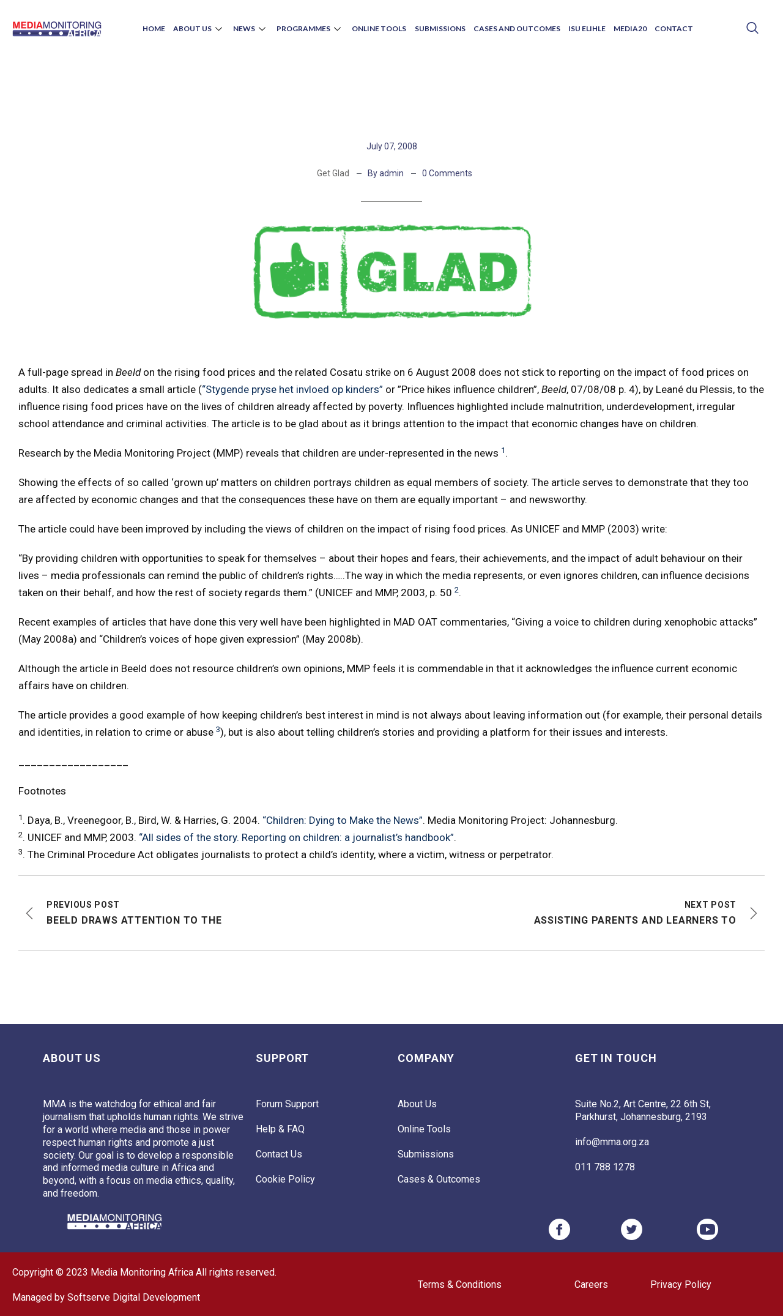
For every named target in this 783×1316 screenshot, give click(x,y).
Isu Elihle (582, 28)
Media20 (623, 28)
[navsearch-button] (752, 29)
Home (162, 28)
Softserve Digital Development (133, 1297)
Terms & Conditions (460, 1284)
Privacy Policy (680, 1284)
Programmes (313, 28)
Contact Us (279, 1154)
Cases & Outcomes (439, 1179)
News (255, 28)
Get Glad (333, 173)
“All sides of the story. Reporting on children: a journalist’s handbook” (296, 837)
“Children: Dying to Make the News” (342, 820)
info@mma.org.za (612, 1142)
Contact (665, 28)
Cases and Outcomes (513, 28)
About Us (206, 28)
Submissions (439, 28)
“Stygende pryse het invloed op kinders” (292, 389)
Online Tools (380, 28)
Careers (591, 1284)
